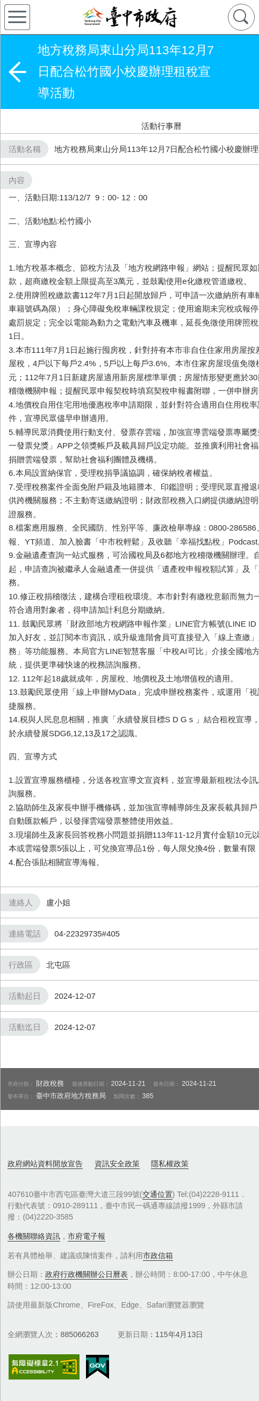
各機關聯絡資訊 (34, 1236)
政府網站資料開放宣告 (45, 1163)
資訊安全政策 (117, 1163)
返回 (17, 72)
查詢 (241, 17)
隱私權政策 (170, 1163)
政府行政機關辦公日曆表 (86, 1274)
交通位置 (157, 1194)
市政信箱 (158, 1255)
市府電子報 (86, 1236)
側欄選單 (17, 17)
